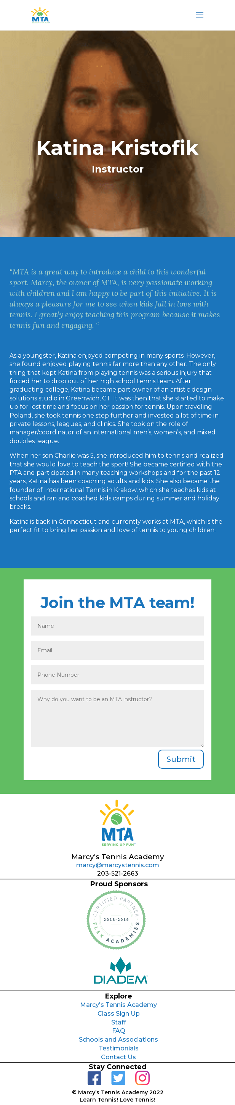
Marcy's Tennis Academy (118, 1004)
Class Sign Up (119, 1013)
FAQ (118, 1030)
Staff (118, 1022)
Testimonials (119, 1048)
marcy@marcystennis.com (117, 865)
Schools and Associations (118, 1039)
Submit (180, 759)
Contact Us (118, 1057)
